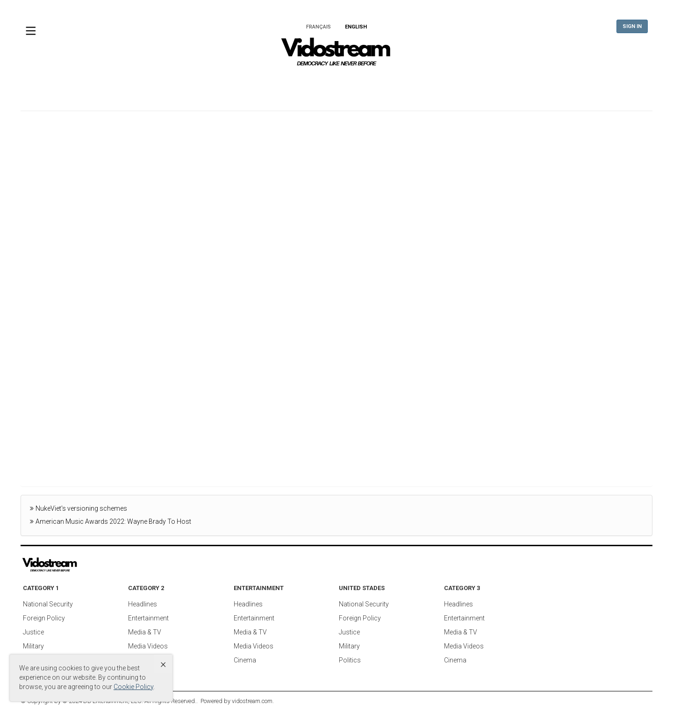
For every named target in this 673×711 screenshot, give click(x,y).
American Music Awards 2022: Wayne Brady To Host (113, 521)
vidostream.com (252, 700)
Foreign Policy (44, 618)
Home (127, 86)
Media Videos (148, 646)
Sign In (632, 26)
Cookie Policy (133, 686)
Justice (33, 632)
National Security (48, 604)
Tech (456, 86)
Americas (285, 86)
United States (224, 86)
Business (410, 86)
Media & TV (144, 632)
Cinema (245, 660)
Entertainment (348, 86)
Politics (350, 660)
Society (543, 86)
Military (33, 646)
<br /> (336, 299)
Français (318, 27)
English (356, 27)
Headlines (142, 604)
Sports (497, 86)
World (168, 86)
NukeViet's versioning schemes (81, 508)
